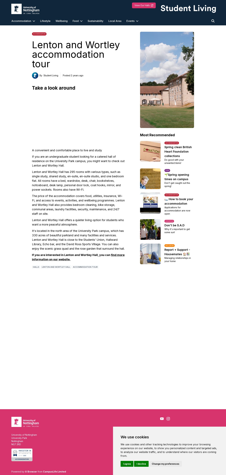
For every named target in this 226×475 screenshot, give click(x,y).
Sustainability (95, 21)
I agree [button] (127, 463)
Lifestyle (45, 21)
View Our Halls (144, 5)
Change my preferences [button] (165, 463)
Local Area (114, 21)
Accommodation (21, 21)
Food (76, 21)
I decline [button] (141, 463)
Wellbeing (62, 21)
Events (130, 21)
